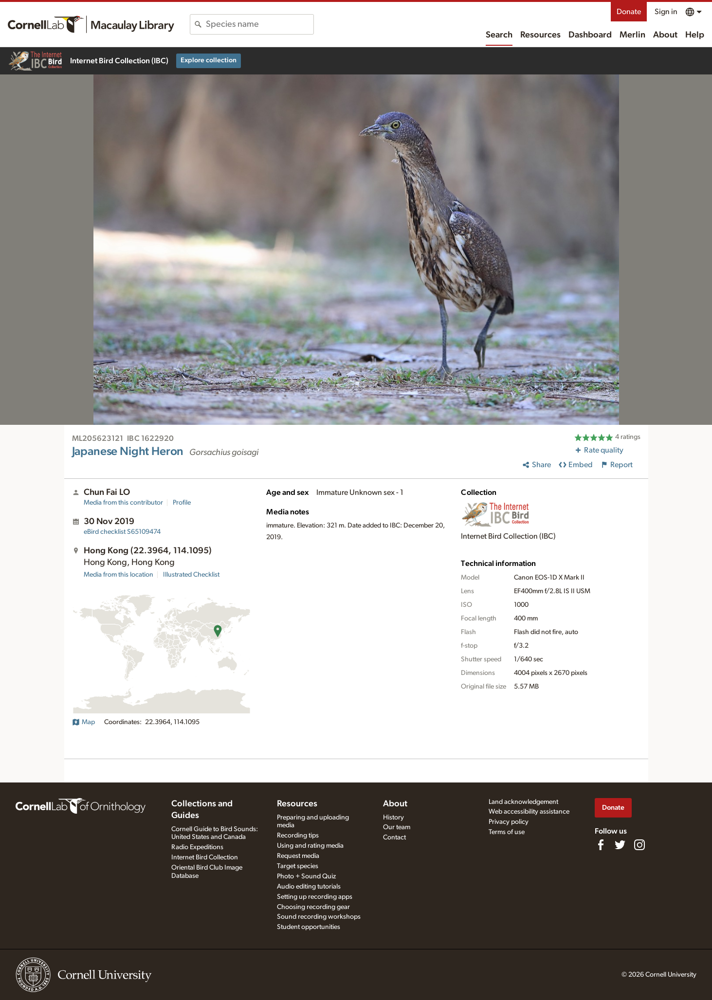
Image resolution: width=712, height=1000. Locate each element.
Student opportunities (308, 927)
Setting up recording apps (314, 896)
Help (694, 35)
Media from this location (118, 574)
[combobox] (259, 24)
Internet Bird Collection (204, 857)
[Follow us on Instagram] (639, 845)
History (393, 817)
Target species (297, 866)
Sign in (666, 12)
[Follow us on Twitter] (620, 845)
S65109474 (122, 531)
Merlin (632, 35)
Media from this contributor (123, 502)
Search (499, 35)
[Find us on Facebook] (600, 845)
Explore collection (209, 60)
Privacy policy (509, 821)
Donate (629, 12)
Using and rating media (310, 845)
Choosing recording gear (313, 907)
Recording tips (298, 835)
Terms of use (507, 832)
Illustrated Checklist (191, 574)
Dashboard (590, 35)
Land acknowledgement (523, 802)
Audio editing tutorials (309, 886)
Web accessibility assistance (529, 811)
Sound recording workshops (319, 916)
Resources (540, 35)
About (665, 35)
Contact (394, 837)
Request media (298, 856)
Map (83, 722)
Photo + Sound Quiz (306, 876)
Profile (182, 502)
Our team (396, 827)
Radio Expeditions (197, 847)
